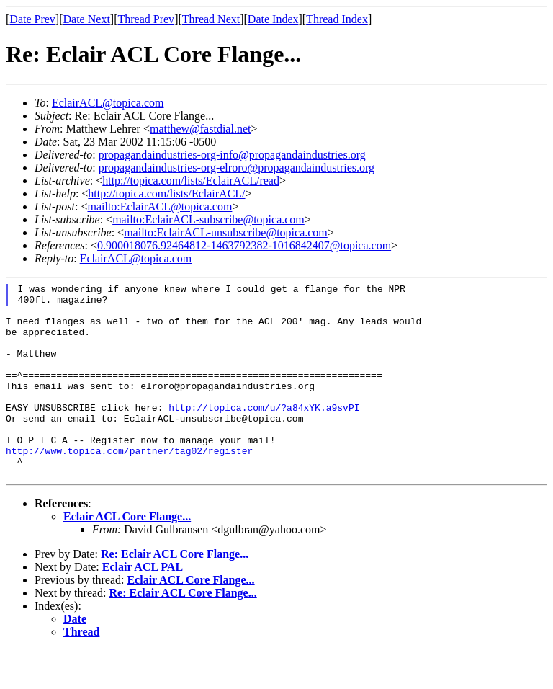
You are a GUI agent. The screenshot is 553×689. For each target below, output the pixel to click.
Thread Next (211, 19)
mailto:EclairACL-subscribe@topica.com (208, 219)
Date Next (86, 19)
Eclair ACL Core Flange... (127, 555)
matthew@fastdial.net (200, 129)
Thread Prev (145, 19)
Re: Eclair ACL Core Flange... (174, 593)
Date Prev (32, 19)
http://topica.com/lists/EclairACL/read (190, 180)
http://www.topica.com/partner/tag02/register (129, 485)
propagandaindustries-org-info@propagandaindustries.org (232, 154)
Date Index (273, 19)
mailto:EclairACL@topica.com (159, 206)
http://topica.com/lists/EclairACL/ (166, 193)
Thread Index (337, 19)
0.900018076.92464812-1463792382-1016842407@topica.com (244, 245)
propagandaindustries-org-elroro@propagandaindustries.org (236, 167)
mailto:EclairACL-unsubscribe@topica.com (226, 232)
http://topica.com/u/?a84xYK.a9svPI (263, 433)
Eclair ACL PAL (142, 606)
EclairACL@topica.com (108, 103)
